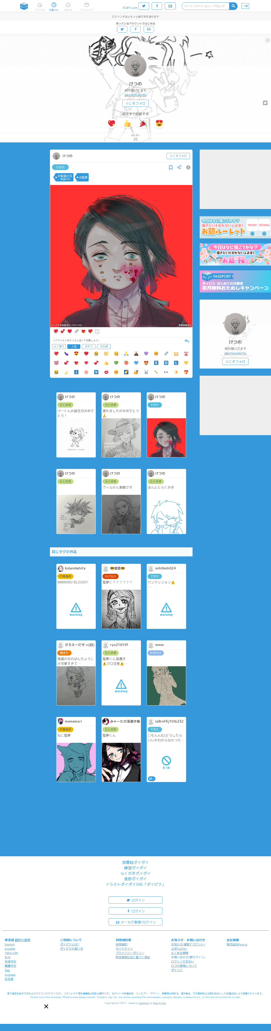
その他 (104, 346)
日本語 (9, 979)
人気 (74, 346)
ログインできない (182, 961)
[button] (46, 1006)
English (10, 944)
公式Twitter (179, 949)
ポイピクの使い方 (71, 949)
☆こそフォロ (135, 103)
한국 (7, 957)
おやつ (89, 346)
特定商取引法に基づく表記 (133, 957)
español (10, 949)
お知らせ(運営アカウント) (188, 944)
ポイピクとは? (69, 944)
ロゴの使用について (184, 966)
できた (60, 167)
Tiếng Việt (11, 953)
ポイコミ (177, 970)
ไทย (7, 970)
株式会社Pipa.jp (237, 944)
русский (10, 975)
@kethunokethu (136, 95)
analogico (144, 1003)
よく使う (59, 346)
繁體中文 (10, 966)
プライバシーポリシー (130, 953)
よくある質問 (179, 953)
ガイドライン (124, 949)
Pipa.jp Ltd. (159, 1003)
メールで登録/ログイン (136, 922)
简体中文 (10, 961)
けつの (135, 84)
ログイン (135, 900)
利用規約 (121, 944)
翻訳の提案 (22, 940)
